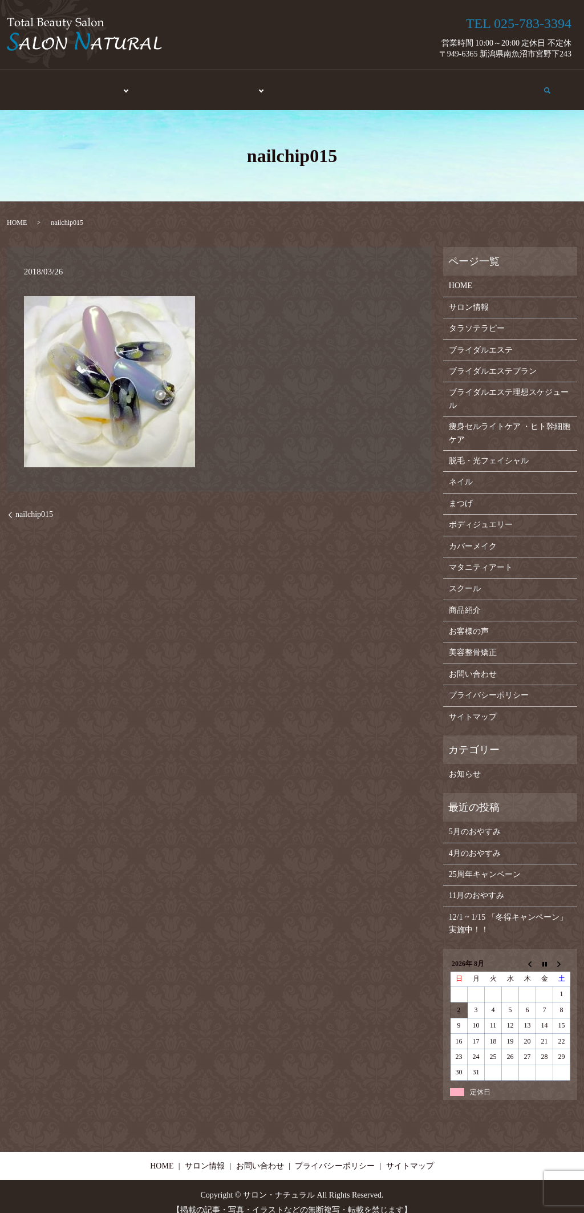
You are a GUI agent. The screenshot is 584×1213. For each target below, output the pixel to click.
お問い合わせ (510, 84)
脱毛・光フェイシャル (489, 449)
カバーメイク (473, 534)
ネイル (461, 470)
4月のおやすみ (475, 841)
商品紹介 (342, 84)
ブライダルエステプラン (493, 359)
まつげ (461, 491)
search (555, 84)
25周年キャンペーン (485, 863)
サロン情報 (450, 84)
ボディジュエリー (481, 513)
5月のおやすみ (475, 820)
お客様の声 (394, 84)
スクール (294, 84)
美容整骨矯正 (164, 84)
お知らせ (465, 762)
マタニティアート (481, 556)
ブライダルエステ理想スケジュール (509, 387)
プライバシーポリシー (489, 684)
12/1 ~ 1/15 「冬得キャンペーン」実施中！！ (508, 911)
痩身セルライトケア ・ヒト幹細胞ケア (510, 421)
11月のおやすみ (476, 884)
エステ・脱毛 (96, 84)
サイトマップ (473, 705)
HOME (44, 84)
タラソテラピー (477, 317)
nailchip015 (34, 502)
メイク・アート (231, 84)
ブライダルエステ (481, 338)
